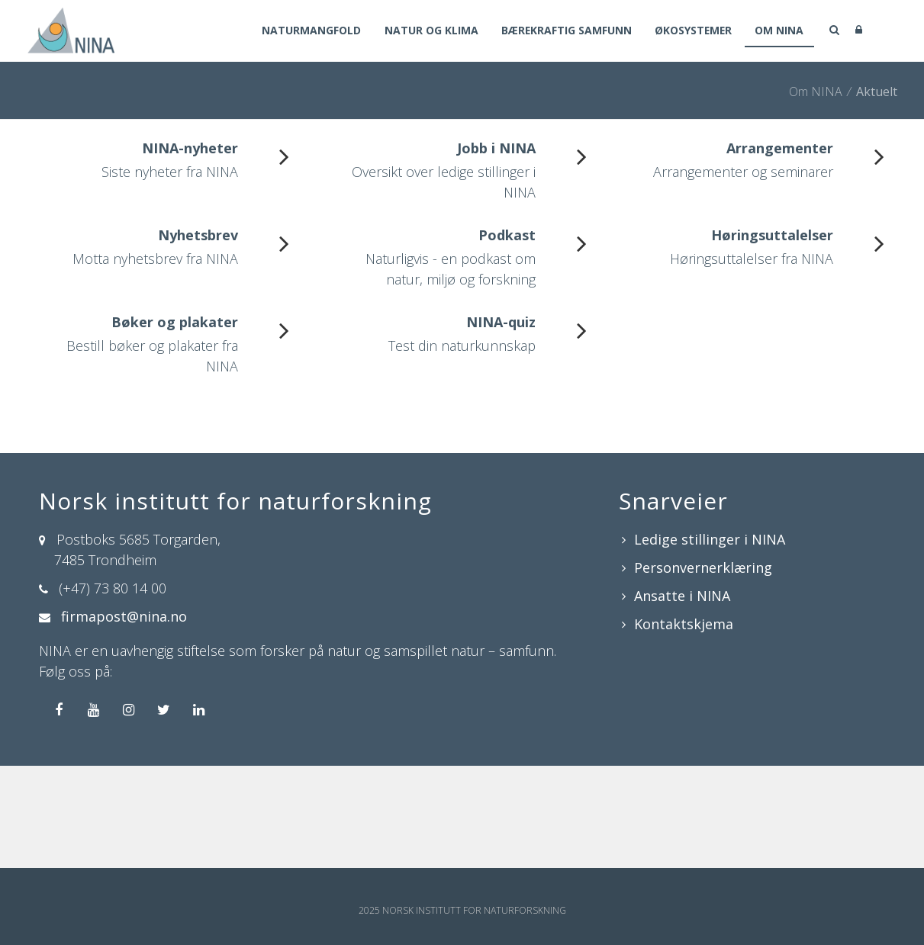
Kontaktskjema (683, 624)
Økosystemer (691, 31)
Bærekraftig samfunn (561, 31)
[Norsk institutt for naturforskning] (70, 29)
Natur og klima (424, 31)
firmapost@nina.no (124, 616)
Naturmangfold (303, 31)
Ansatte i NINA (682, 596)
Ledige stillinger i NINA (709, 539)
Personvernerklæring (703, 567)
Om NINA (779, 31)
